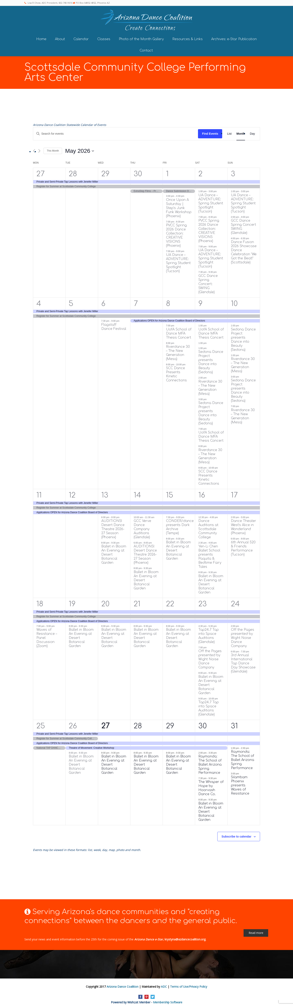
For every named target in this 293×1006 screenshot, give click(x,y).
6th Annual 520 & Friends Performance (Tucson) (243, 546)
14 (137, 492)
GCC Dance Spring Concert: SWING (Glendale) (208, 281)
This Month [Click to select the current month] (53, 148)
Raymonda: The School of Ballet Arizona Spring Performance (210, 762)
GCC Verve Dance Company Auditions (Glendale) (142, 526)
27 (40, 171)
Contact (146, 48)
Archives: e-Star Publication (234, 36)
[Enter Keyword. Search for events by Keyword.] (115, 131)
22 (170, 601)
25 (40, 723)
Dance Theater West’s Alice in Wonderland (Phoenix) (243, 524)
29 (105, 171)
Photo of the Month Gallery (141, 36)
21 (137, 601)
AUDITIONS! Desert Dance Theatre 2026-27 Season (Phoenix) (113, 526)
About (60, 36)
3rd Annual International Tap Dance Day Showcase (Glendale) (243, 661)
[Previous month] (34, 148)
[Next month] (39, 148)
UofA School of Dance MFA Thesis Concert (178, 331)
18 (39, 601)
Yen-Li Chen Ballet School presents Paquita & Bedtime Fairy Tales (209, 554)
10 (234, 301)
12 (72, 492)
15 (169, 492)
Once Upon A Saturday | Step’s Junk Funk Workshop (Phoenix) (178, 205)
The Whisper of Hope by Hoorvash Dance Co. (211, 785)
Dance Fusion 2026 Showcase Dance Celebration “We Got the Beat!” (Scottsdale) (244, 250)
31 (234, 723)
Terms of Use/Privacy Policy (188, 984)
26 (73, 723)
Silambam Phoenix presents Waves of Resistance (240, 783)
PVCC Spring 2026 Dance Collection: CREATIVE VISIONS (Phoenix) (176, 233)
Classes (103, 36)
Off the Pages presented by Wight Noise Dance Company (210, 657)
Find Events (210, 131)
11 (39, 492)
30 (138, 171)
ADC (164, 984)
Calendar (81, 36)
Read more (256, 930)
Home (41, 36)
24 (235, 601)
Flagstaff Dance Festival (113, 324)
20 (105, 601)
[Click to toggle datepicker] (79, 148)
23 (202, 601)
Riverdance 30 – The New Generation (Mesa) (178, 350)
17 (234, 492)
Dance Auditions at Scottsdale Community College (208, 526)
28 (73, 171)
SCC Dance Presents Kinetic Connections (176, 372)
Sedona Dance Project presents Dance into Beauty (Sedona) (210, 359)
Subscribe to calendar (236, 833)
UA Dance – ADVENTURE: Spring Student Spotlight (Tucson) (178, 260)
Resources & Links (187, 36)
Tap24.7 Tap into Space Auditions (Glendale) (208, 633)
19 (72, 601)
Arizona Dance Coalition (122, 984)
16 (201, 492)
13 (104, 492)
